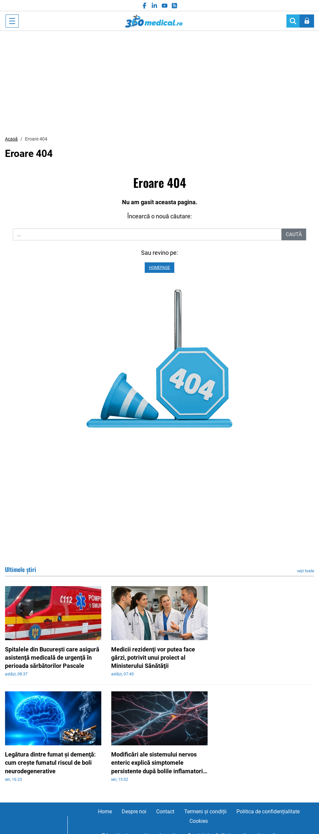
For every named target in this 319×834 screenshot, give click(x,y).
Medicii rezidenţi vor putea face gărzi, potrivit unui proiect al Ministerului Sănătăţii (153, 657)
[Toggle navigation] (12, 21)
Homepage (159, 267)
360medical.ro (154, 21)
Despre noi (134, 811)
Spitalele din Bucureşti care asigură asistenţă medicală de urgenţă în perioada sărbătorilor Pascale (52, 657)
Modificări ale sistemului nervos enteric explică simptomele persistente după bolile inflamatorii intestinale (158, 763)
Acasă (11, 139)
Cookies (198, 821)
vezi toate (305, 571)
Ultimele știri (20, 569)
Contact (165, 811)
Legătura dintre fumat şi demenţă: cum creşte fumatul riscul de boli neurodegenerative (50, 762)
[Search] (293, 21)
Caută (294, 234)
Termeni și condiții (205, 811)
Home (105, 811)
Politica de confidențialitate (268, 811)
